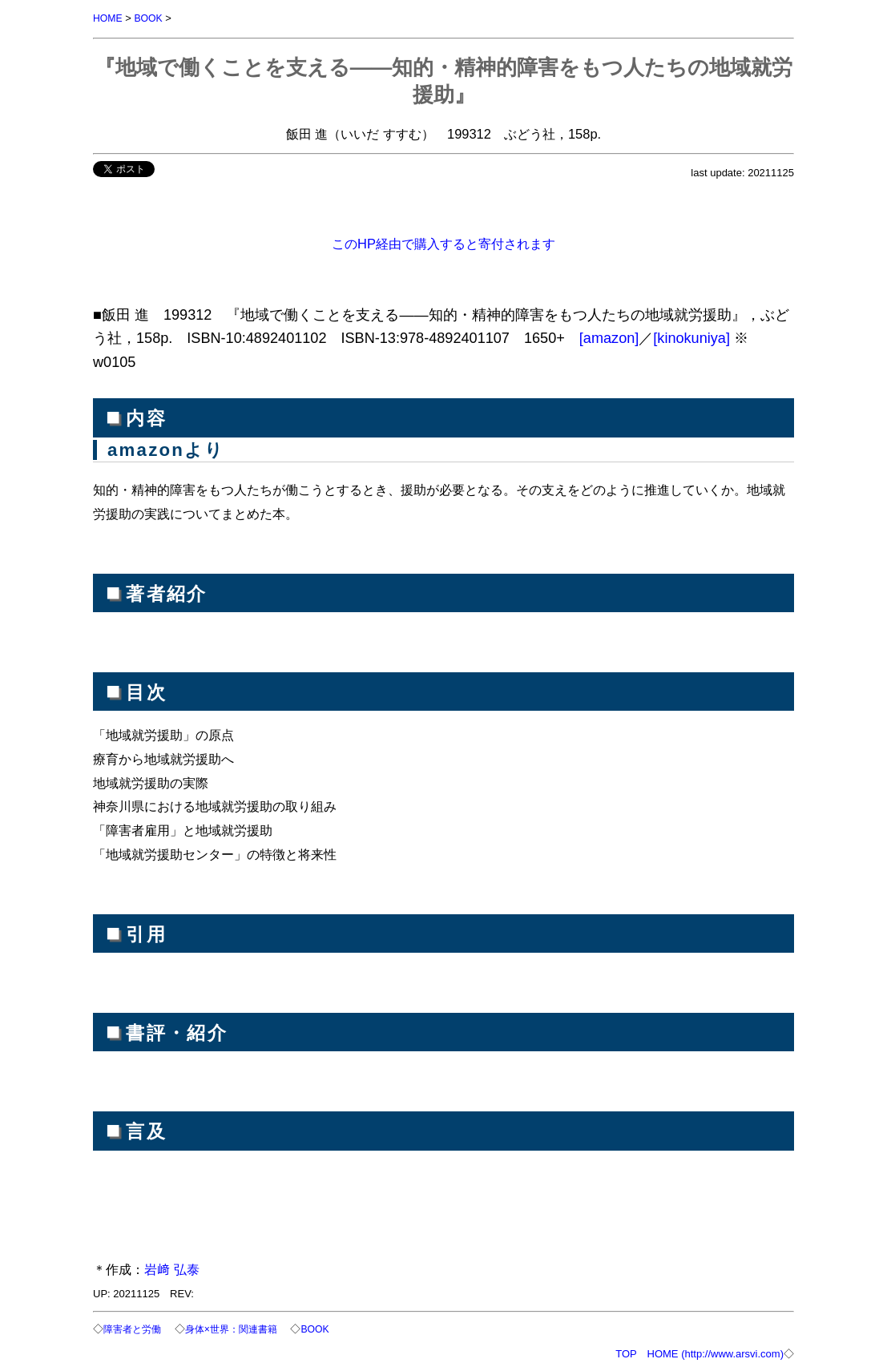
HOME (108, 18)
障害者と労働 (134, 1328)
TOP (625, 1352)
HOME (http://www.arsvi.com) (715, 1352)
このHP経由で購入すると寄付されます (443, 243)
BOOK (151, 18)
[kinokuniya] (691, 337)
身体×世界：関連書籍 (240, 1328)
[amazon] (609, 337)
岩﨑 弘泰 (172, 1268)
